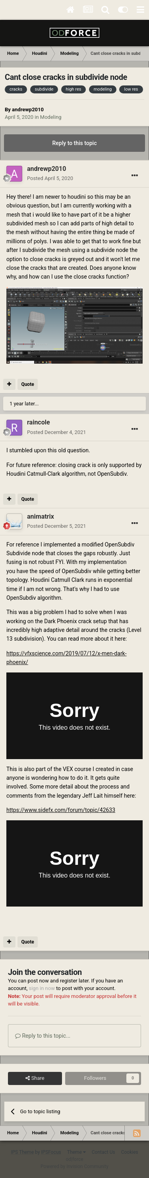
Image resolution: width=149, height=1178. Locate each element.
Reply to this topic (74, 143)
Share (34, 1078)
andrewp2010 (28, 109)
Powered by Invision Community (74, 1166)
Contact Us (103, 1152)
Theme (76, 1152)
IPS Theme (22, 1152)
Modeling (51, 117)
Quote (27, 384)
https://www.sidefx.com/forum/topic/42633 (60, 810)
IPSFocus (51, 1152)
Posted (50, 178)
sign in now (42, 988)
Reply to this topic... (42, 1036)
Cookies (129, 1152)
